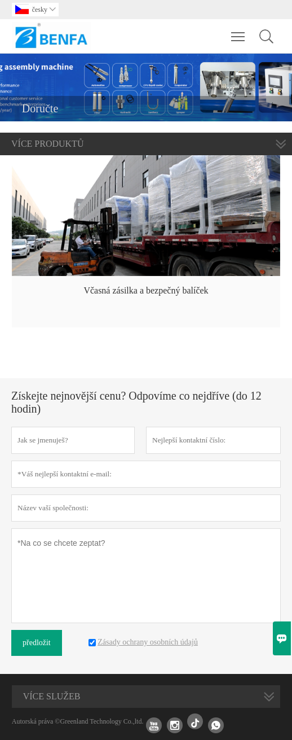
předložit (37, 642)
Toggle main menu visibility (238, 31)
